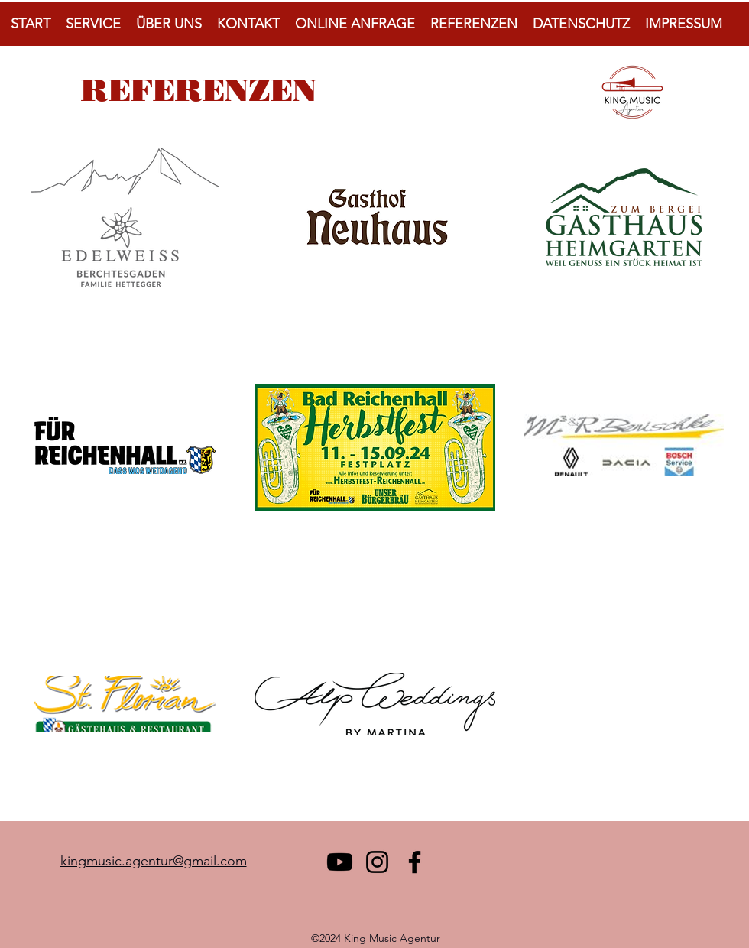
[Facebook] (415, 862)
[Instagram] (377, 862)
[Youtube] (340, 862)
